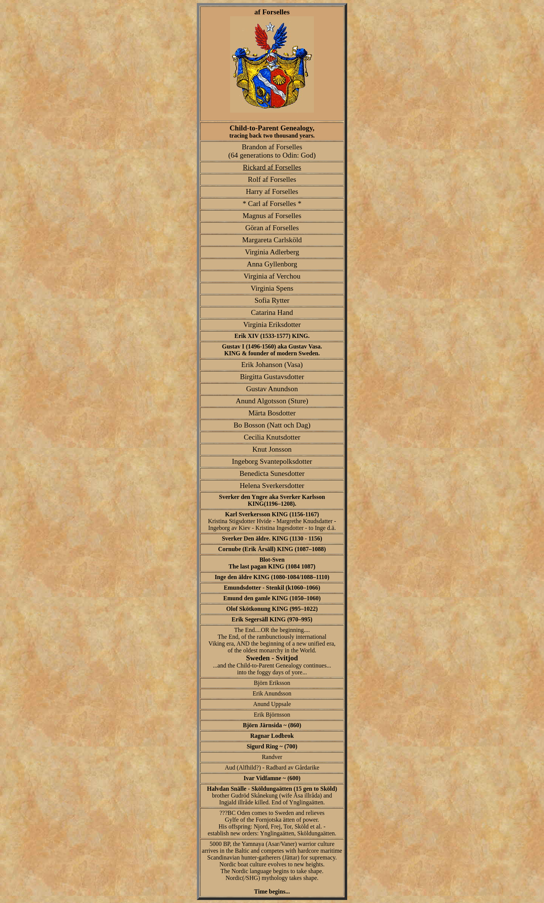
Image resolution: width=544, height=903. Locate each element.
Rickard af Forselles (272, 167)
